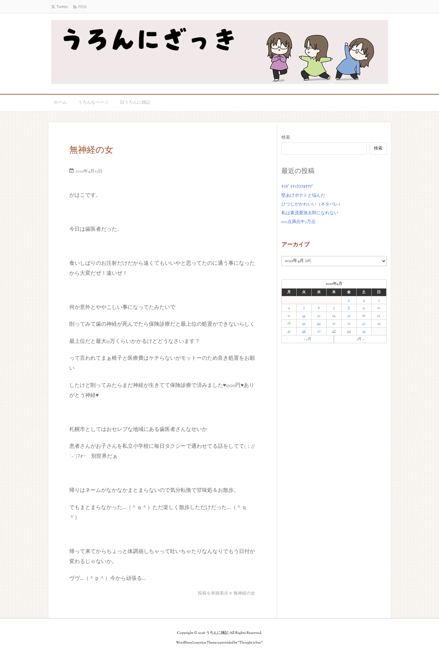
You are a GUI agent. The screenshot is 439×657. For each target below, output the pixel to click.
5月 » (360, 339)
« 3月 (307, 339)
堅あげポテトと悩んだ (303, 196)
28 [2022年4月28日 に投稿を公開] (334, 331)
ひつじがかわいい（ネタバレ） (312, 204)
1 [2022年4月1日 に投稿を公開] (348, 300)
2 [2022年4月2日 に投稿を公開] (364, 300)
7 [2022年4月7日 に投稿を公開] (334, 308)
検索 (285, 138)
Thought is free (250, 642)
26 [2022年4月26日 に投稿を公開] (304, 331)
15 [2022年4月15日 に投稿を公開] (349, 316)
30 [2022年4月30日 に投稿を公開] (363, 331)
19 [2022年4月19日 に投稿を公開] (303, 323)
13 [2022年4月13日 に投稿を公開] (319, 316)
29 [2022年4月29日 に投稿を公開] (348, 331)
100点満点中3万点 (298, 222)
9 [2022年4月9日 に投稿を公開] (364, 308)
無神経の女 (91, 150)
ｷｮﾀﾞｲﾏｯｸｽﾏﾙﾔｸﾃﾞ (297, 187)
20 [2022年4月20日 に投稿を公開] (319, 323)
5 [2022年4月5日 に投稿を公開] (304, 308)
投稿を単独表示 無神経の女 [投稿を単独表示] (227, 593)
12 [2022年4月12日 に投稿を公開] (303, 316)
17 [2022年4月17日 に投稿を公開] (378, 316)
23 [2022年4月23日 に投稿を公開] (363, 323)
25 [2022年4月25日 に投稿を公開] (288, 331)
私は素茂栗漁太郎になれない (309, 213)
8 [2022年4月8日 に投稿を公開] (349, 308)
